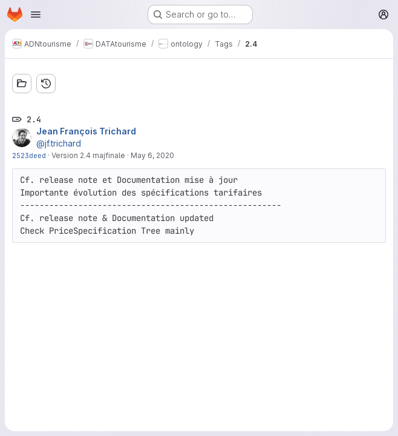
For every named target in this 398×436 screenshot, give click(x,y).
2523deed (29, 155)
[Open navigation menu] (35, 14)
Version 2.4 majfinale (88, 155)
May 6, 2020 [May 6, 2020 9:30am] (152, 155)
